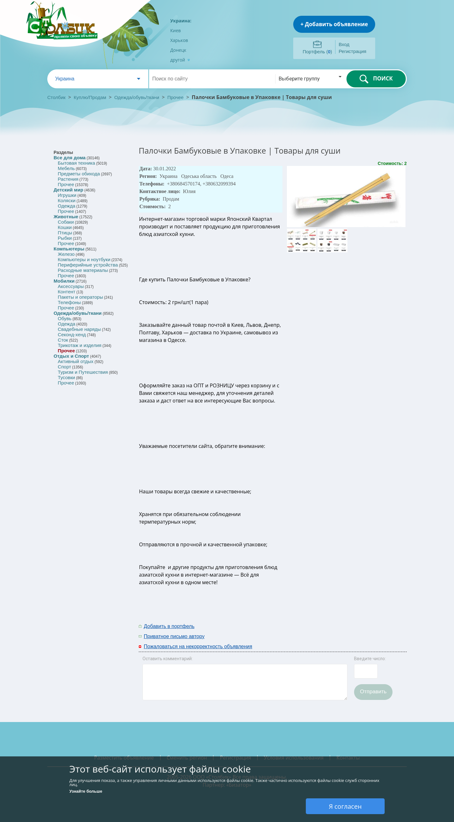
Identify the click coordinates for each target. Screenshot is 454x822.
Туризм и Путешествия (83, 372)
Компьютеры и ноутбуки (84, 259)
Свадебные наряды (79, 329)
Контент (66, 291)
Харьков (179, 40)
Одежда (66, 205)
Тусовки (66, 377)
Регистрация (352, 51)
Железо (66, 254)
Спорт (64, 366)
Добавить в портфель (169, 626)
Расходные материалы (83, 270)
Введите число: (370, 658)
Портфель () (317, 51)
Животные (66, 216)
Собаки (66, 222)
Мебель (66, 168)
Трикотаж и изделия (79, 345)
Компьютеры (69, 248)
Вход (344, 44)
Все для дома (69, 157)
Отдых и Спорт (71, 356)
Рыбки (65, 238)
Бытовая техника (76, 163)
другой (180, 60)
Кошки (65, 227)
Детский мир (68, 189)
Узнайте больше (85, 791)
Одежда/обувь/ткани (136, 97)
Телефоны (69, 302)
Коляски (66, 200)
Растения (68, 179)
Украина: (180, 21)
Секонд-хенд (72, 334)
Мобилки (64, 281)
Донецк (178, 50)
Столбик (56, 97)
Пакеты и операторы (80, 297)
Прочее (175, 97)
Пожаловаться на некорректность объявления (198, 646)
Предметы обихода (79, 173)
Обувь (64, 318)
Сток (63, 340)
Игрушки (67, 195)
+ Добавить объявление (334, 24)
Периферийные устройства (88, 264)
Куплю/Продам (91, 97)
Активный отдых (75, 361)
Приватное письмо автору (174, 636)
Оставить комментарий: (168, 658)
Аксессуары (71, 286)
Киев (175, 30)
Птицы (65, 232)
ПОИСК (376, 78)
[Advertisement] (324, 630)
